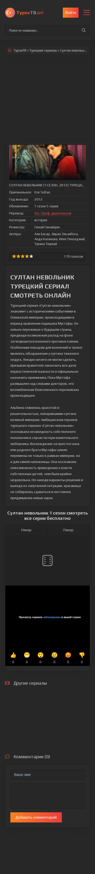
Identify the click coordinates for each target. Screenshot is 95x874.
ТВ (29, 12)
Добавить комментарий (36, 817)
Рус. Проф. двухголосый (52, 213)
